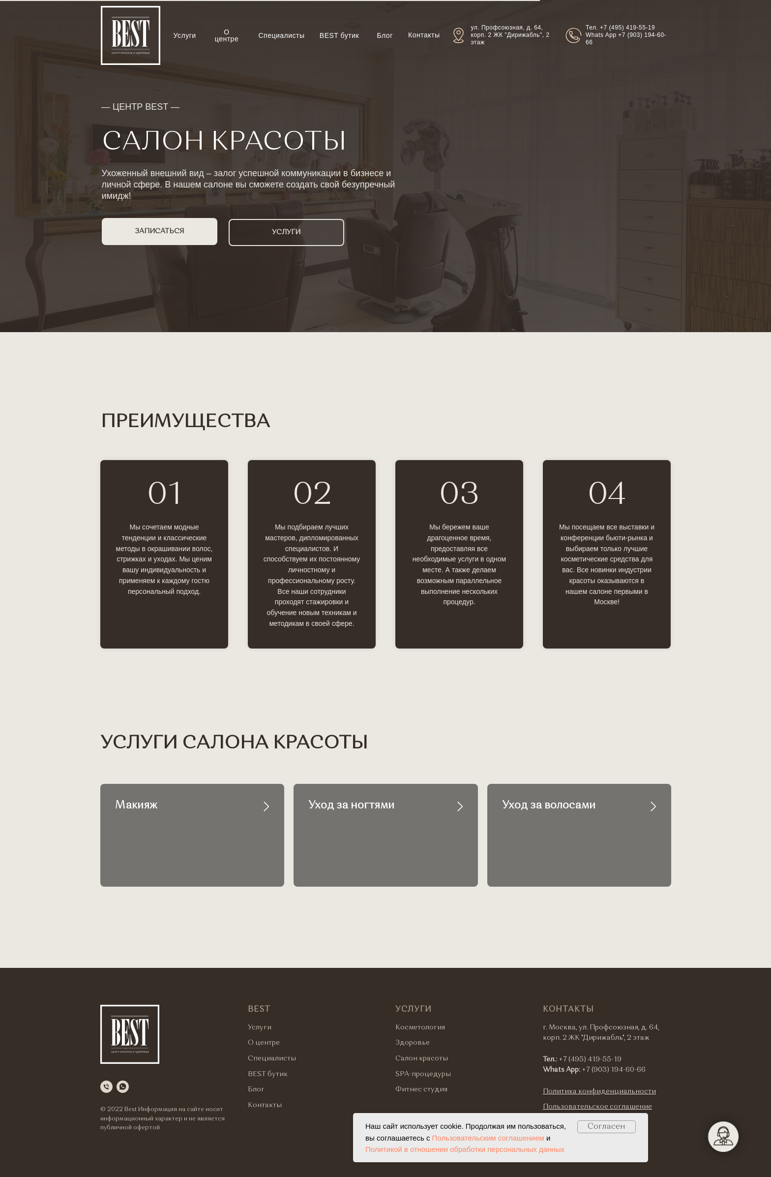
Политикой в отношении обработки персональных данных (464, 1149)
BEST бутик (339, 35)
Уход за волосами (548, 805)
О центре (226, 35)
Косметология (420, 1027)
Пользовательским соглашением (488, 1138)
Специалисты (282, 35)
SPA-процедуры (423, 1074)
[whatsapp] (123, 1087)
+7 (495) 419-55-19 (590, 1059)
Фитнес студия (421, 1089)
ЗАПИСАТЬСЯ (159, 231)
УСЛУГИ (286, 232)
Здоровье (412, 1042)
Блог (385, 35)
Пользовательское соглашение (597, 1106)
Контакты (424, 35)
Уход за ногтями (351, 805)
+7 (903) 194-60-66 (614, 1069)
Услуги (185, 35)
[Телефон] (106, 1087)
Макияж (136, 805)
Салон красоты (421, 1058)
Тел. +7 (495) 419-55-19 (620, 27)
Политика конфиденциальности (599, 1091)
